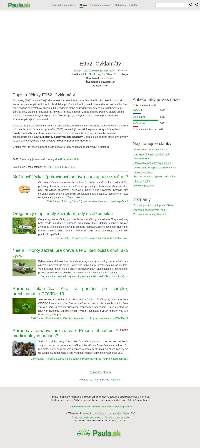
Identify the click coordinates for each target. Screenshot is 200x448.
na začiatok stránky (100, 372)
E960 (72, 167)
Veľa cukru (139, 116)
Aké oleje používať (143, 185)
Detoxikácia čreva (143, 172)
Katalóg (133, 5)
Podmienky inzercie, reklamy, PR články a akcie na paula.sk (101, 406)
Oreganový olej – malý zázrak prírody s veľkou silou (62, 213)
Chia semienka (141, 181)
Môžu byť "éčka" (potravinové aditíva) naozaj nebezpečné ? (70, 176)
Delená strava (141, 158)
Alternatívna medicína (64, 5)
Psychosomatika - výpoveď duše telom (154, 176)
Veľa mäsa (139, 123)
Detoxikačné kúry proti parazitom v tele (155, 167)
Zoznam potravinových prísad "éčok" (153, 205)
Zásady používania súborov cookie (87, 417)
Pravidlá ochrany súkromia (117, 417)
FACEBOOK (102, 379)
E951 (51, 167)
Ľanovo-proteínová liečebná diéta (151, 154)
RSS (133, 413)
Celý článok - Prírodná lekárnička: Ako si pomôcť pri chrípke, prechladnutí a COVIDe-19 (79, 318)
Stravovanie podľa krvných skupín (152, 163)
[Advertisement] (100, 35)
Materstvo (120, 5)
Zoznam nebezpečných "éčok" (150, 210)
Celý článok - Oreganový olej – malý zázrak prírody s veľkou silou (92, 238)
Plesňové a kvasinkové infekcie (150, 149)
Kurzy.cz (117, 420)
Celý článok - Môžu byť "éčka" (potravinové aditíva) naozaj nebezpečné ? (87, 201)
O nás (126, 413)
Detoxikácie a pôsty (101, 5)
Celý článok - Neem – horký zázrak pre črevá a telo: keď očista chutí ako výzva (84, 276)
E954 (58, 167)
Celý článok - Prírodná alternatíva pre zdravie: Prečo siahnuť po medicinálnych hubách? (79, 358)
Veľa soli (137, 110)
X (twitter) (116, 379)
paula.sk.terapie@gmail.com (97, 413)
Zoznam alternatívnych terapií (149, 214)
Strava (83, 5)
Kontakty (117, 413)
